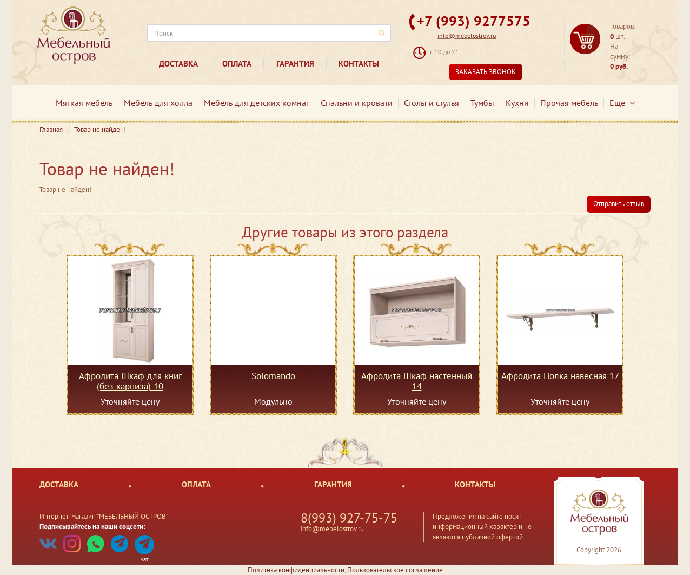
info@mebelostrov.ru (466, 35)
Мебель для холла (158, 103)
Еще (622, 103)
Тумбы (482, 103)
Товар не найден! (100, 129)
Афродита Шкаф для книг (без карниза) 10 (130, 381)
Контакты (359, 63)
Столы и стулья (431, 103)
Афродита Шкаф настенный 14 (416, 381)
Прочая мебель (569, 103)
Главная (51, 129)
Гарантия (295, 63)
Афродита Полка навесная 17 (560, 376)
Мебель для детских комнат (256, 103)
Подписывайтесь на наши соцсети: (92, 526)
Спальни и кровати (357, 103)
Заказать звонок (485, 71)
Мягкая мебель (84, 103)
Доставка (178, 63)
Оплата (236, 63)
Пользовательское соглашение (395, 569)
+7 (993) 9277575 (473, 21)
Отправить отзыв (618, 203)
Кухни (517, 103)
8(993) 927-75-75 (349, 518)
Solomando (273, 376)
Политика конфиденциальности (296, 569)
